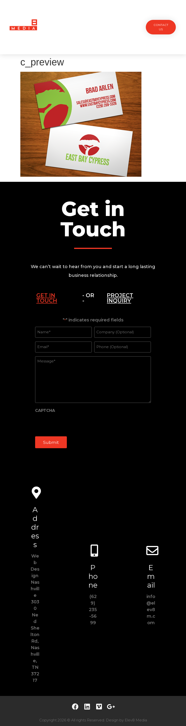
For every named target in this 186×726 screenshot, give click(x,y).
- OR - (88, 298)
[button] (161, 27)
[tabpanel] (93, 383)
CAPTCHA (45, 408)
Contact (93, 38)
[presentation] (72, 421)
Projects (58, 16)
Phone (93, 573)
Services (81, 16)
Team (100, 16)
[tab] (53, 298)
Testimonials (124, 16)
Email (151, 573)
